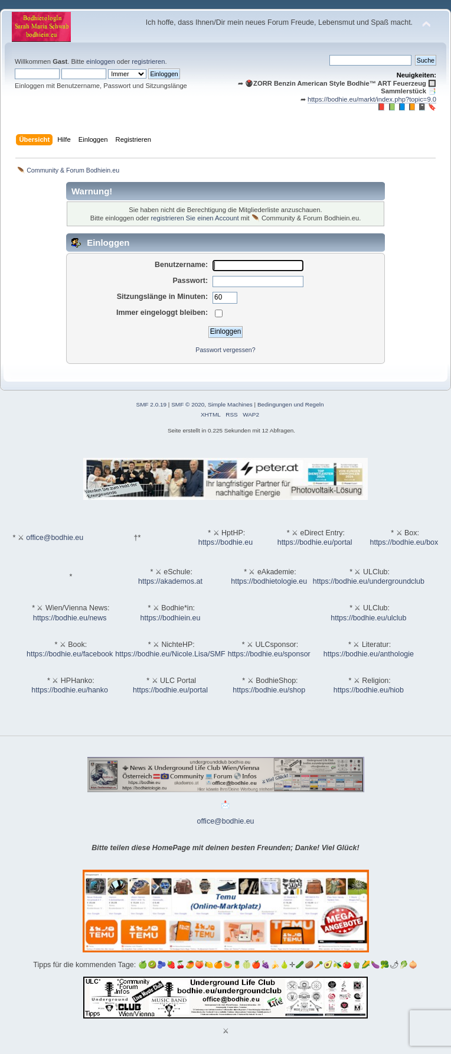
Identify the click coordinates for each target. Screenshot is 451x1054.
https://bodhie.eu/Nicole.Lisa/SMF (170, 654)
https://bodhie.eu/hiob (369, 690)
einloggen (100, 61)
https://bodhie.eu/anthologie (368, 654)
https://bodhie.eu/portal (314, 542)
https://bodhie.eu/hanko (69, 690)
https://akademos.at (170, 581)
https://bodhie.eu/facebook (70, 654)
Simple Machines (230, 404)
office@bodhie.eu (54, 537)
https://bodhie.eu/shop (269, 690)
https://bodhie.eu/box (404, 542)
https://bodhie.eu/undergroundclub (368, 581)
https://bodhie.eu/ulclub (368, 618)
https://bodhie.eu (225, 542)
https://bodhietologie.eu (269, 581)
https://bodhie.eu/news (70, 618)
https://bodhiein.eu (170, 618)
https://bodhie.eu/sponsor (269, 654)
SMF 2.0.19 (151, 404)
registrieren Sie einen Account (195, 218)
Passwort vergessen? (225, 349)
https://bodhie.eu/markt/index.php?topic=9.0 (372, 99)
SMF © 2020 (187, 404)
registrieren (148, 61)
